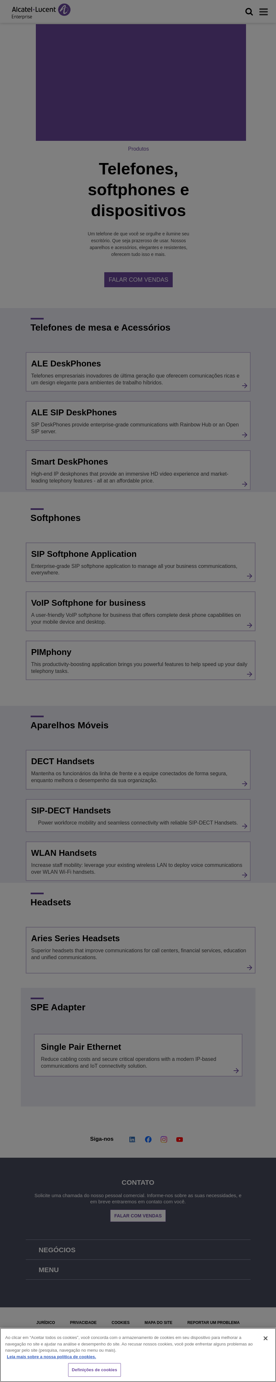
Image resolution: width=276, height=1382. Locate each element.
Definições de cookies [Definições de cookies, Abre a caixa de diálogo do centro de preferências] (94, 1369)
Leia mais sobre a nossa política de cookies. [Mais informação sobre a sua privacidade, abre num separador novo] (51, 1356)
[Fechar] (265, 1338)
